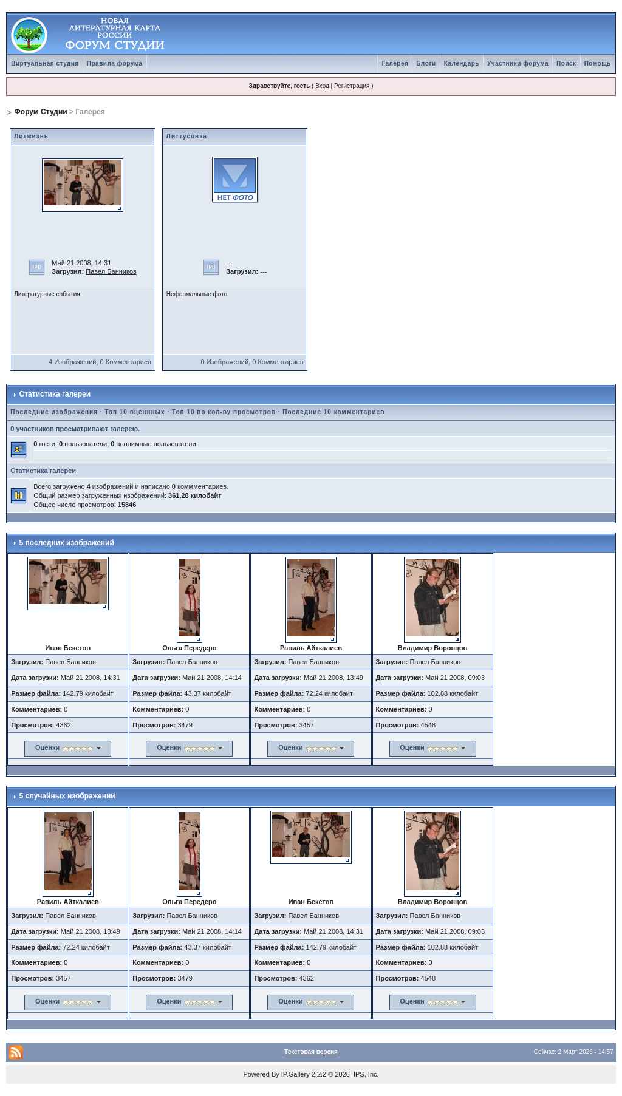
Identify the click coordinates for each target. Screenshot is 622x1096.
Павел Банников (111, 271)
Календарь (461, 63)
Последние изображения (54, 412)
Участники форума (518, 63)
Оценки (47, 747)
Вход (322, 86)
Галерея (394, 63)
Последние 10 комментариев (333, 412)
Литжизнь (31, 136)
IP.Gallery (295, 1074)
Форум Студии (41, 111)
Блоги (426, 63)
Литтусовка (186, 136)
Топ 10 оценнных (134, 412)
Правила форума (115, 63)
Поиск (566, 63)
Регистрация (351, 86)
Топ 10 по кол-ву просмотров (224, 412)
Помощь (597, 63)
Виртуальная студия (45, 63)
